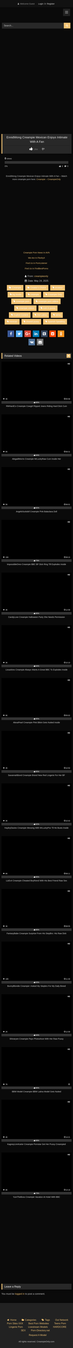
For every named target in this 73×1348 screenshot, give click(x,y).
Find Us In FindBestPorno (36, 268)
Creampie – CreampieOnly (48, 179)
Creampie (15, 287)
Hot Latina (41, 315)
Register (51, 4)
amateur (58, 287)
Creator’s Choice (36, 287)
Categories (30, 1320)
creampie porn (21, 301)
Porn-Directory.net (40, 1330)
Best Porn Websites (38, 1323)
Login (40, 4)
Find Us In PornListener (36, 263)
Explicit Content (19, 315)
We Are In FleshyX (36, 258)
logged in (20, 1294)
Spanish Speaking (55, 321)
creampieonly (41, 276)
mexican (12, 321)
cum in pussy (48, 308)
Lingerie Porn (16, 1327)
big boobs (15, 294)
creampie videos (25, 308)
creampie (33, 294)
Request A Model (38, 1335)
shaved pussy (31, 321)
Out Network (61, 1320)
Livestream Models (38, 1327)
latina (57, 315)
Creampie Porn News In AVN (36, 252)
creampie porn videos (47, 301)
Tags (47, 1320)
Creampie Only (53, 294)
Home (13, 1320)
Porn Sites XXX (15, 1323)
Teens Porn (60, 1323)
